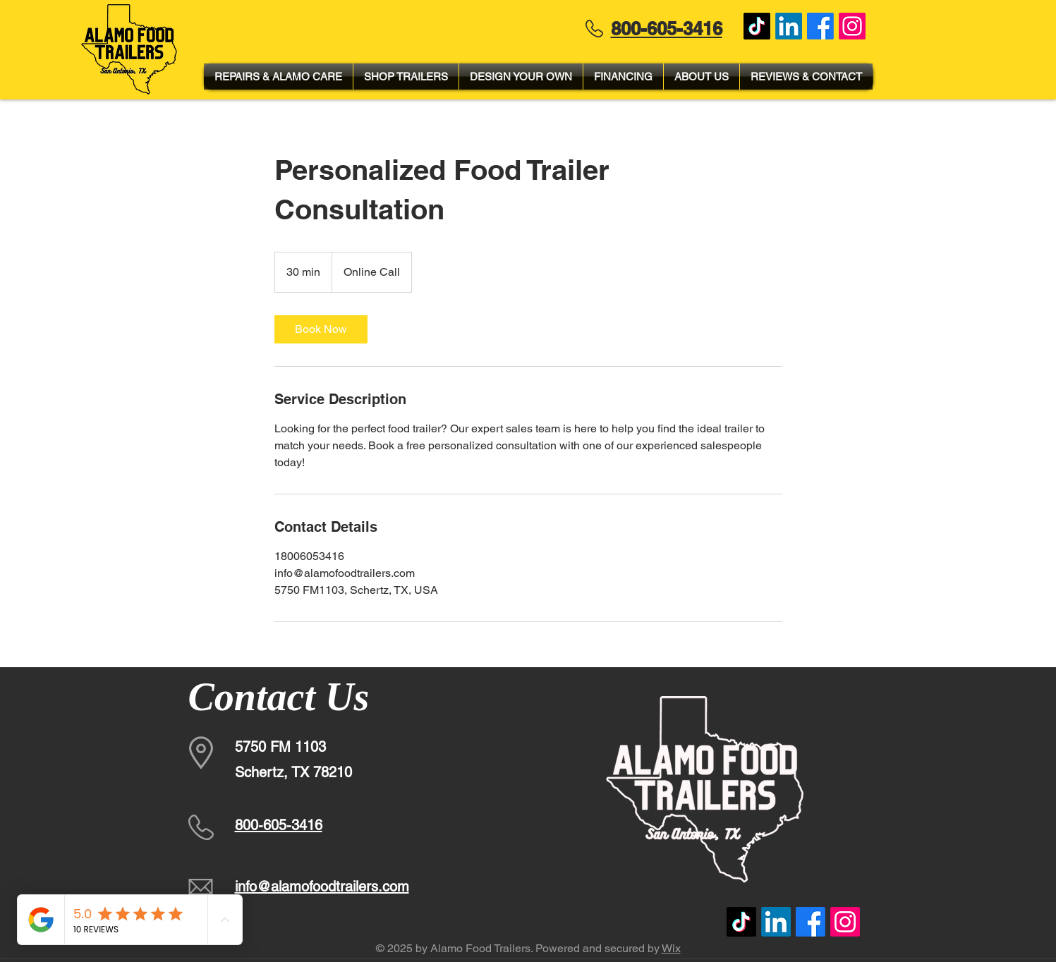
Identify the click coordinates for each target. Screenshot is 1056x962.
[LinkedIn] (788, 26)
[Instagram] (852, 26)
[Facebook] (820, 26)
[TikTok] (757, 26)
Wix (671, 948)
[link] (321, 329)
